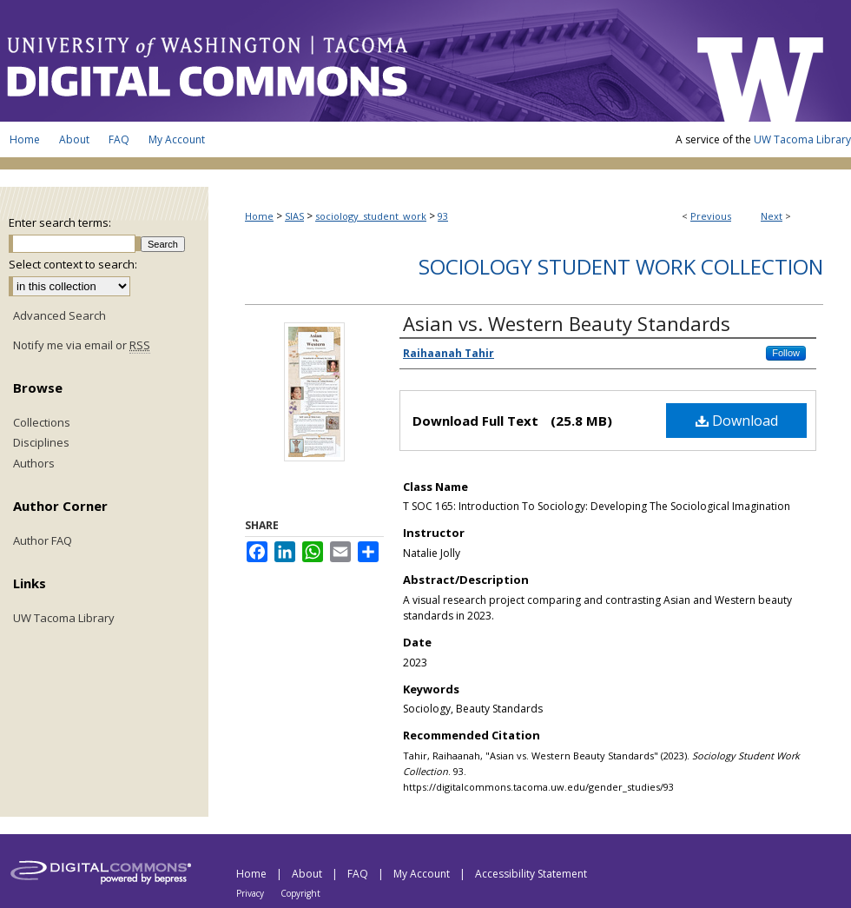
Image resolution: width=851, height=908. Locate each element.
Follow (786, 353)
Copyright (300, 893)
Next (771, 215)
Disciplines (41, 443)
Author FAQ (42, 541)
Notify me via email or (81, 346)
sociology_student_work (370, 215)
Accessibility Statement (531, 873)
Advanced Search (59, 315)
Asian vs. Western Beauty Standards (566, 323)
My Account (422, 873)
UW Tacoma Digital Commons (338, 61)
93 (443, 215)
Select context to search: (73, 264)
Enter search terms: (60, 222)
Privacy (251, 893)
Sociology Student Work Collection (621, 266)
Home (259, 215)
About (308, 873)
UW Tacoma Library (802, 139)
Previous (710, 215)
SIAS (294, 215)
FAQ (359, 873)
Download (737, 420)
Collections (41, 423)
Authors (34, 464)
